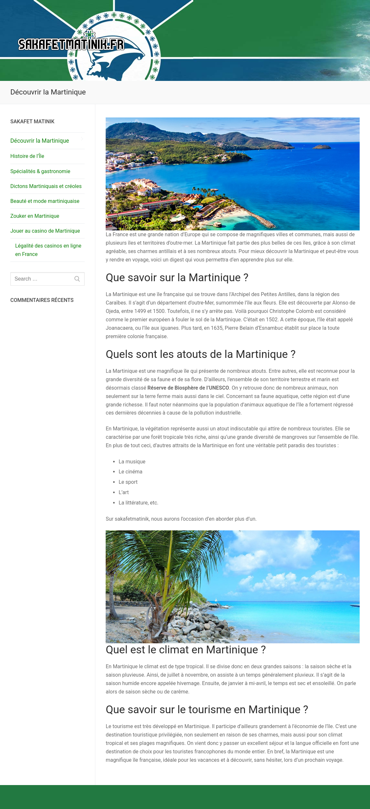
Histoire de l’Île (27, 156)
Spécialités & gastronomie (40, 171)
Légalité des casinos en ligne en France (48, 250)
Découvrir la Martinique (39, 141)
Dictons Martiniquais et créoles (46, 186)
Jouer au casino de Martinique (45, 231)
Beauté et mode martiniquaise (44, 201)
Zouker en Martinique (34, 216)
